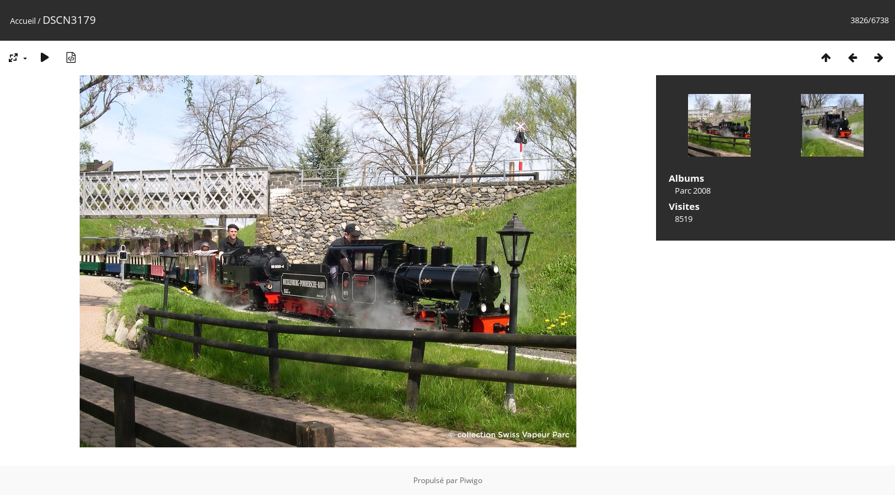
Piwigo (471, 480)
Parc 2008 (693, 190)
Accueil (23, 20)
